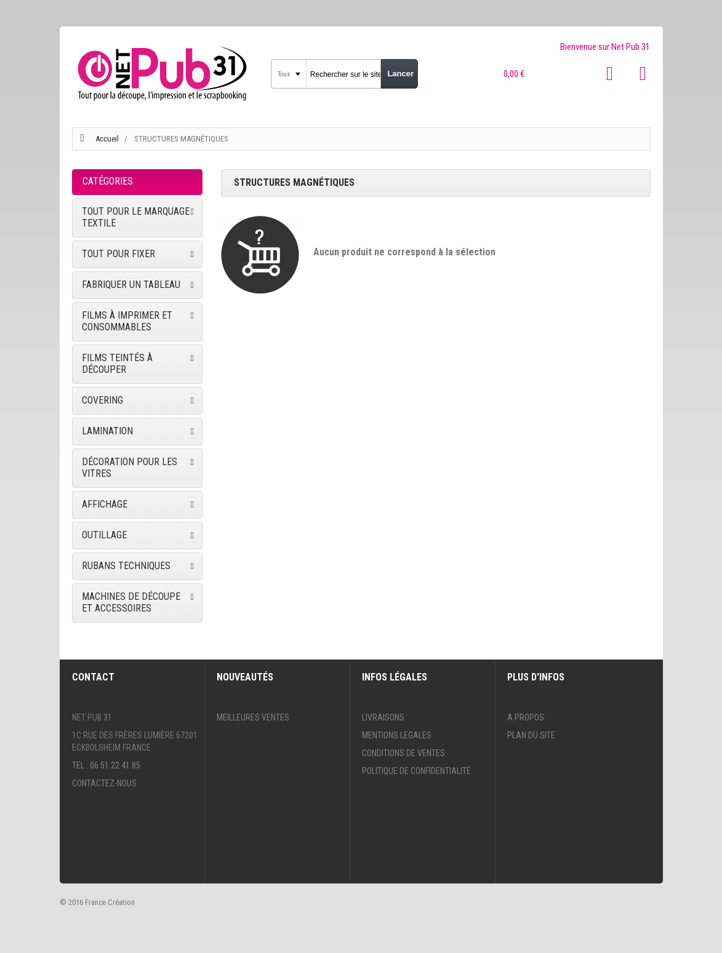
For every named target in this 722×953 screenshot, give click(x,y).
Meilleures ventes (253, 717)
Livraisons (383, 717)
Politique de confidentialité (416, 771)
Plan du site (531, 735)
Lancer (400, 73)
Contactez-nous (104, 783)
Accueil (107, 138)
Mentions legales (396, 735)
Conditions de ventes (403, 753)
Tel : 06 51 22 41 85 (106, 765)
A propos (525, 717)
